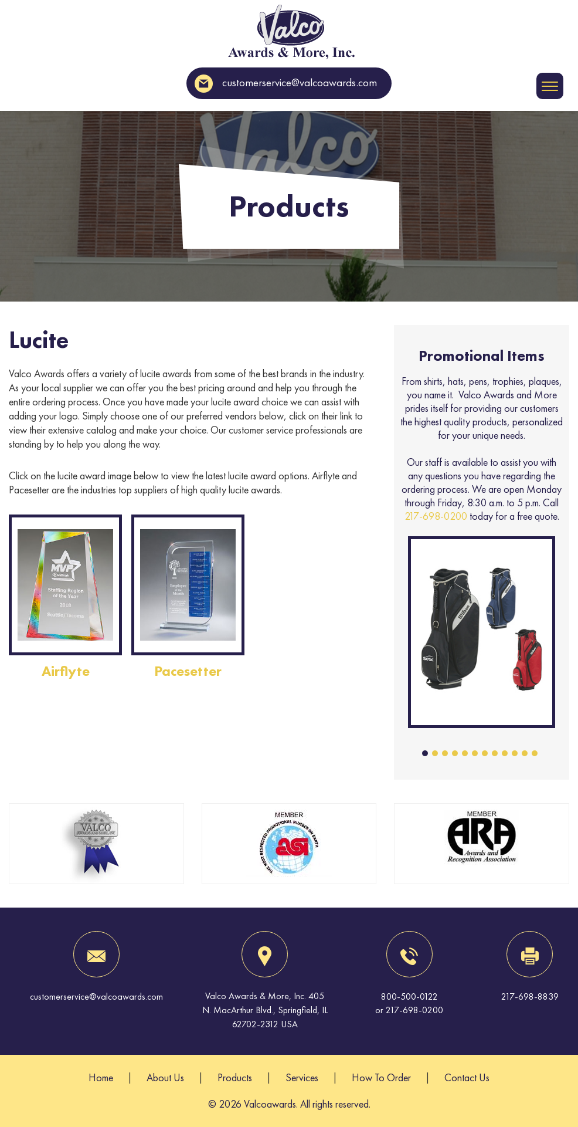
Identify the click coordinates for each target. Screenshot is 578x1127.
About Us (165, 1077)
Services (301, 1077)
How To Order (381, 1077)
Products (234, 1077)
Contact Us (466, 1077)
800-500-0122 (409, 996)
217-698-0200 (435, 516)
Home (101, 1077)
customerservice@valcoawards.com (286, 82)
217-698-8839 (530, 996)
